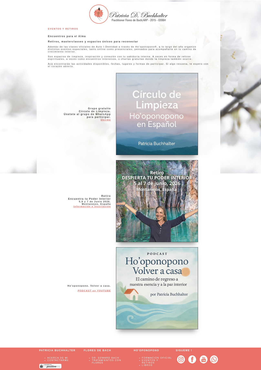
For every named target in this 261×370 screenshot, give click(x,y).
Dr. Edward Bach (105, 358)
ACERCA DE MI (57, 358)
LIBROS (147, 365)
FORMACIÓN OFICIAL (157, 358)
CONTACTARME (58, 360)
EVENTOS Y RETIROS (150, 361)
